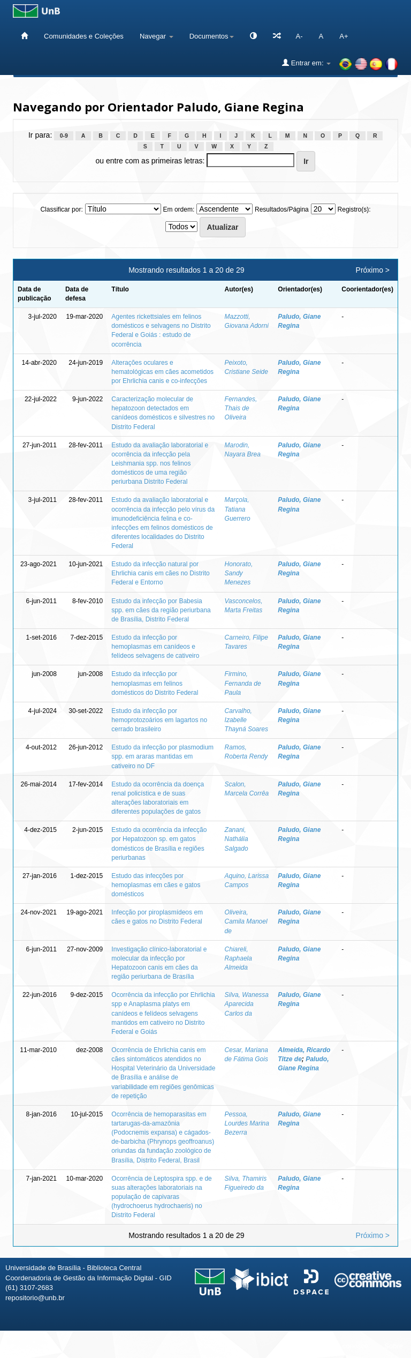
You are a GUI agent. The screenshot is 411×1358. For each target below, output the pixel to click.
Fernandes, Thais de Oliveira (241, 408)
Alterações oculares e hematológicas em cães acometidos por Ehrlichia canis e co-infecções (162, 372)
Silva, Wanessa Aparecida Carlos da (247, 1004)
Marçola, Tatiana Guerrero (237, 509)
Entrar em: (306, 62)
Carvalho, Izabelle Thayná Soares (246, 720)
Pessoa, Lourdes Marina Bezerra (247, 1123)
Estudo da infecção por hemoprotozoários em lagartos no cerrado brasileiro (159, 720)
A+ (343, 36)
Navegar (156, 36)
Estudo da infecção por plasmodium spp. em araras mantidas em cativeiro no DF (162, 756)
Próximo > (373, 270)
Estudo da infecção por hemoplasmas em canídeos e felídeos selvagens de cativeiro (155, 646)
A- (299, 36)
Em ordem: (179, 209)
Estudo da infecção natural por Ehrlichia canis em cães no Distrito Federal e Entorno (160, 573)
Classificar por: (61, 209)
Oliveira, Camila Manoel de (246, 921)
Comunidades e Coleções (84, 36)
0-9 (64, 135)
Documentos (211, 36)
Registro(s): (354, 209)
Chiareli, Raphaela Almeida (238, 958)
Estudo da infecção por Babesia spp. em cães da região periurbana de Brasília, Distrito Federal (160, 610)
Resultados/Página (282, 209)
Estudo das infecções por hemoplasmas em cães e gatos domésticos (155, 885)
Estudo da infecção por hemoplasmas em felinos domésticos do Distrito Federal (154, 683)
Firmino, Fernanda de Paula (243, 683)
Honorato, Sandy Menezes (239, 573)
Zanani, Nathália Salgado (236, 839)
